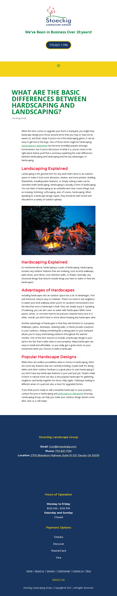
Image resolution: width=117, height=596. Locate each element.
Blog (88, 571)
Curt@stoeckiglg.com (63, 446)
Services (51, 571)
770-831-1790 (63, 451)
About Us (39, 571)
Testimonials (63, 571)
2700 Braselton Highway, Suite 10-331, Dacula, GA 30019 (65, 455)
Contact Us (78, 571)
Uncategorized (19, 118)
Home (29, 571)
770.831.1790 (58, 45)
